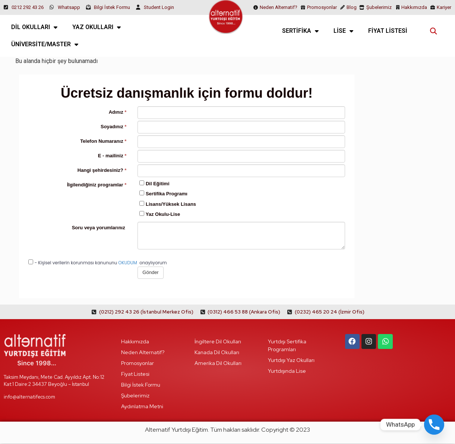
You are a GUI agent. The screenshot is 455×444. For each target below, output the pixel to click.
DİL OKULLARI (34, 27)
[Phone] (434, 425)
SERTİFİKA (300, 31)
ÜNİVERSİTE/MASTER (44, 44)
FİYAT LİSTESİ (387, 30)
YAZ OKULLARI (96, 27)
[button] (433, 31)
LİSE (343, 31)
